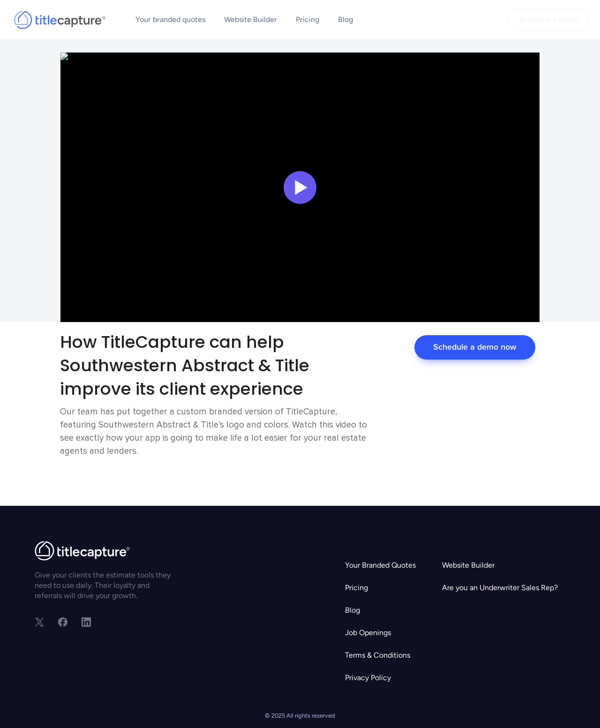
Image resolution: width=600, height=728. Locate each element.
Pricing (307, 19)
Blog (345, 19)
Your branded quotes (170, 19)
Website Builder (250, 19)
